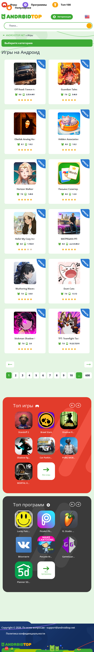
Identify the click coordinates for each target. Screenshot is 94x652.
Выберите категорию (18, 43)
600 (87, 375)
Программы (39, 4)
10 (71, 375)
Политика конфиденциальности (25, 633)
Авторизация (64, 16)
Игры (13, 4)
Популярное (23, 7)
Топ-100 (66, 4)
